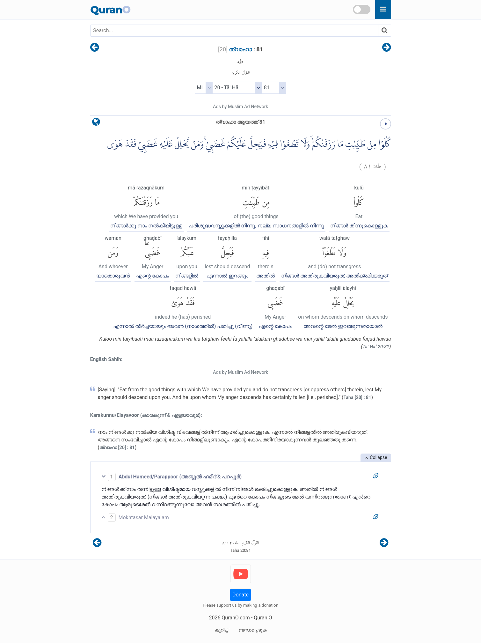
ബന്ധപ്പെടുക (252, 629)
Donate (240, 595)
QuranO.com (236, 618)
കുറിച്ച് (221, 629)
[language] (96, 123)
